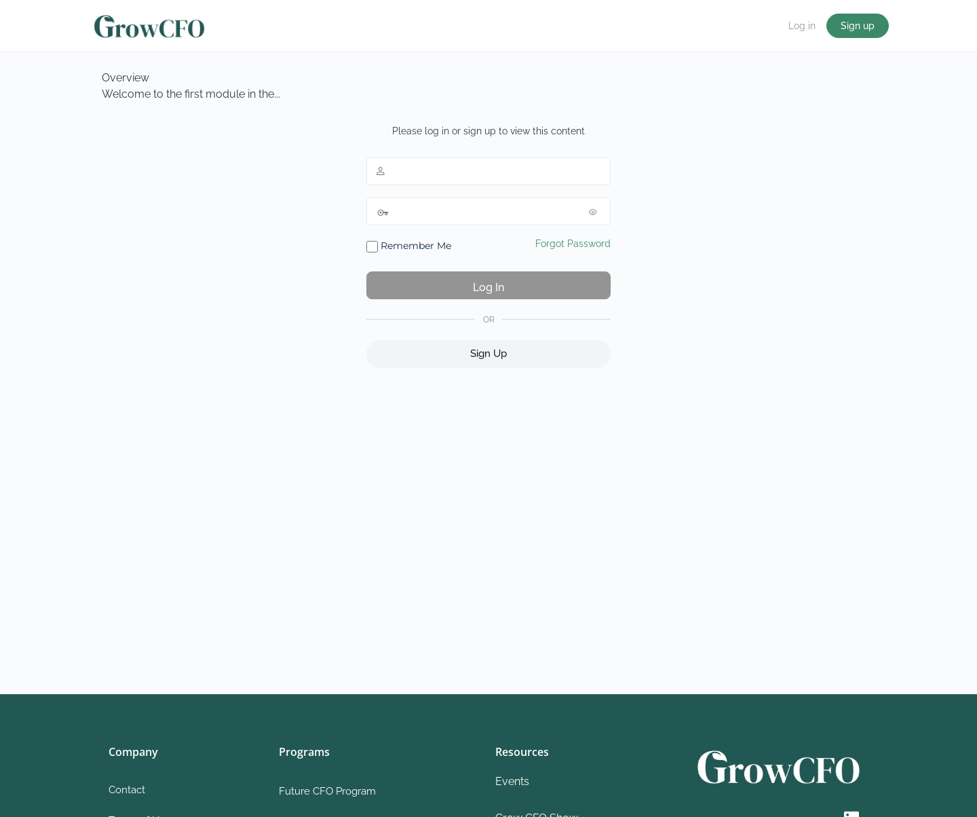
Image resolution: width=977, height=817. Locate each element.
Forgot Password (573, 243)
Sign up (858, 25)
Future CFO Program (327, 791)
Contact (127, 790)
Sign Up (488, 353)
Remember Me (408, 246)
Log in (802, 25)
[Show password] (597, 212)
